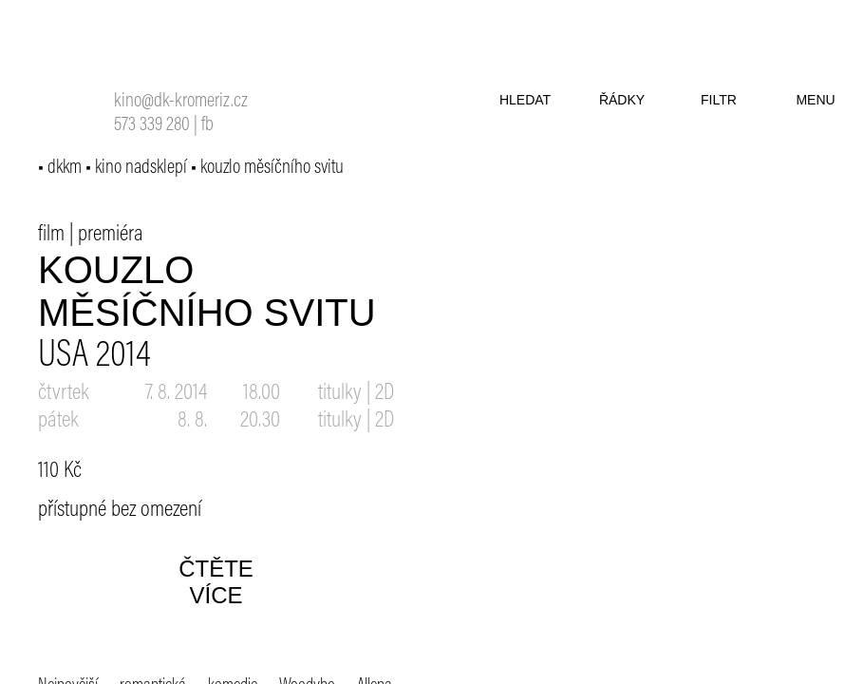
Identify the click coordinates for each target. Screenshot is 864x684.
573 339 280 (152, 126)
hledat (525, 99)
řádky (622, 99)
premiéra (110, 234)
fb (207, 126)
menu (815, 99)
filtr (719, 99)
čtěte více (216, 582)
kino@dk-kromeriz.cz (181, 102)
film (51, 234)
